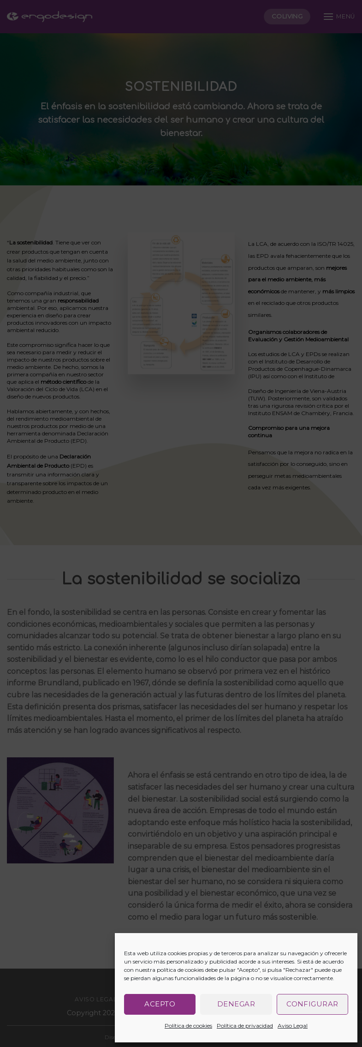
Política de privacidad (245, 1025)
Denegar (236, 1003)
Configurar (312, 1003)
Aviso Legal (293, 1025)
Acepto (159, 1003)
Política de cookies (188, 1025)
